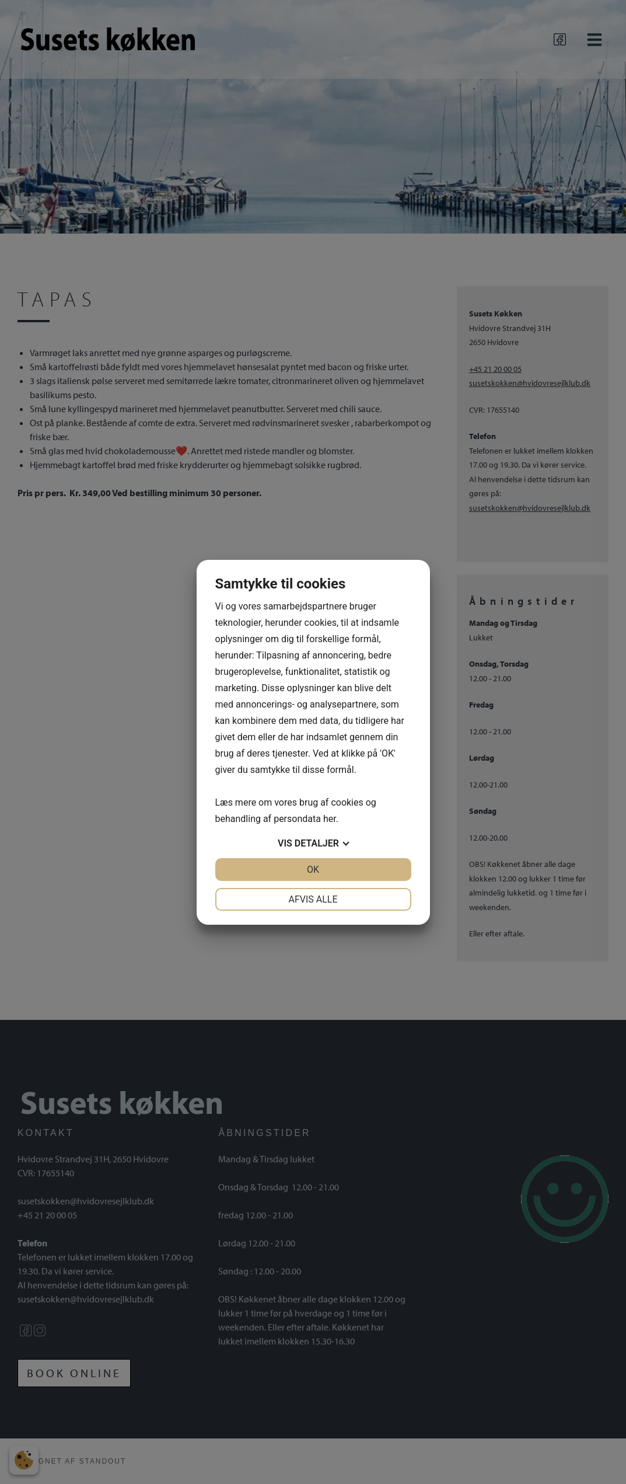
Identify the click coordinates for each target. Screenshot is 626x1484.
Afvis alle (312, 899)
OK (313, 869)
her (329, 818)
